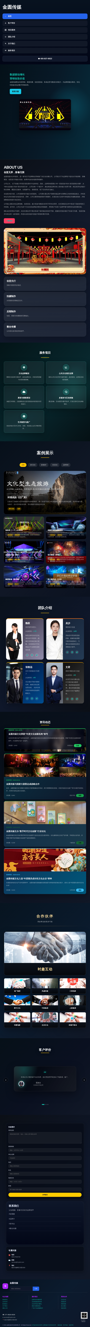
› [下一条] (84, 1079)
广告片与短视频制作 (37, 1308)
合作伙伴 (4, 1301)
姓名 (9, 1170)
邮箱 (9, 1186)
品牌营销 (65, 465)
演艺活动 (32, 465)
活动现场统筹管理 (37, 1301)
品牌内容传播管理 (37, 1299)
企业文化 (63, 1299)
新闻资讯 (4, 1299)
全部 (23, 465)
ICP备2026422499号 (37, 1325)
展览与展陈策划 (36, 1306)
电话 (9, 1162)
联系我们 (4, 1304)
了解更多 (9, 221)
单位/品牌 (11, 1154)
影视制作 (43, 465)
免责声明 (71, 1325)
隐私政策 (60, 1325)
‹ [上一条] (5, 1079)
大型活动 (54, 465)
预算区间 (11, 1178)
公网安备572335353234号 (49, 1325)
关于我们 (4, 1306)
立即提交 (45, 1195)
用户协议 (65, 1325)
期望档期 (11, 1146)
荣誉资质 (63, 1304)
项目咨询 (63, 1308)
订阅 (36, 1288)
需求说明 (11, 1130)
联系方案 (15, 91)
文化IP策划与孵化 (37, 1304)
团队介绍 (4, 1308)
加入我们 (63, 1306)
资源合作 (63, 1301)
